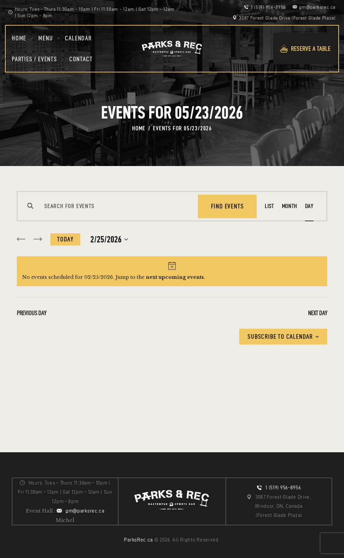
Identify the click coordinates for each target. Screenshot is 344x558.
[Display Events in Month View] (289, 206)
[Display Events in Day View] (309, 206)
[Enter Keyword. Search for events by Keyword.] (115, 206)
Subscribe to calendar (280, 336)
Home (138, 128)
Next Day (317, 313)
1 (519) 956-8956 (283, 487)
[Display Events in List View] (269, 206)
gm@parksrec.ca (85, 511)
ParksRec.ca (138, 540)
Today (65, 239)
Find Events (227, 206)
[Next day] (38, 239)
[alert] (172, 271)
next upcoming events (175, 277)
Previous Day (31, 313)
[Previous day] (21, 239)
